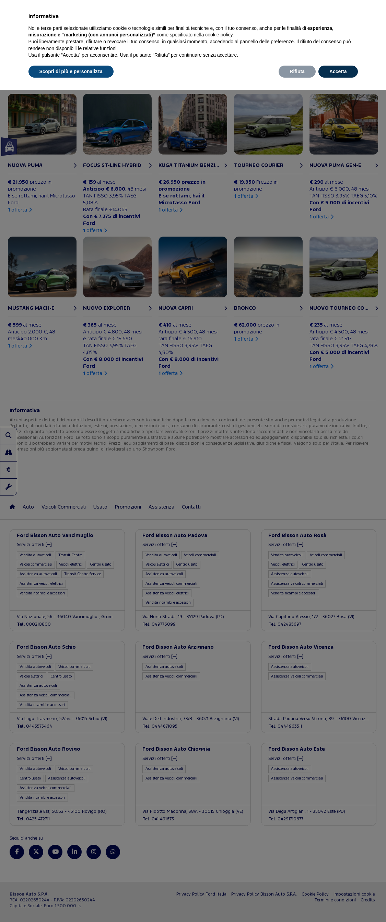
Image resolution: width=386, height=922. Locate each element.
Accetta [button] (338, 71)
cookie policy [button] (218, 34)
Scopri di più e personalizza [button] (71, 71)
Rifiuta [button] (297, 71)
